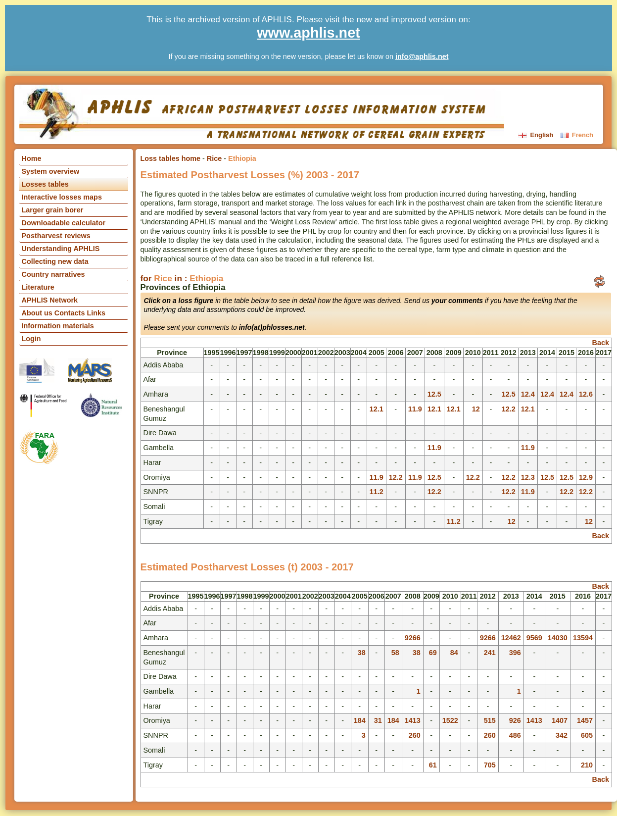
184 (360, 720)
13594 (583, 638)
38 (362, 653)
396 (515, 653)
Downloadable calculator (64, 223)
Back (600, 343)
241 (490, 653)
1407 (560, 720)
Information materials (58, 326)
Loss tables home (171, 158)
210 (587, 765)
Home (32, 158)
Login (31, 339)
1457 (585, 720)
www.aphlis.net (308, 33)
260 (415, 735)
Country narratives (53, 274)
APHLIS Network (50, 300)
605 (587, 735)
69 (433, 653)
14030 (558, 638)
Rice (214, 158)
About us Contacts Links (64, 313)
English (537, 135)
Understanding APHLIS (61, 249)
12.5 (434, 394)
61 (433, 765)
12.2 (509, 409)
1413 (413, 720)
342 (562, 735)
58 (395, 653)
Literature (38, 287)
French (577, 135)
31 (378, 720)
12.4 (528, 394)
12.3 (528, 477)
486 (515, 735)
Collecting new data (55, 261)
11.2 (376, 492)
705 (490, 765)
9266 (413, 638)
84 (454, 653)
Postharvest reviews (56, 236)
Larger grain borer (53, 210)
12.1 (376, 409)
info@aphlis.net (422, 56)
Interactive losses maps (62, 197)
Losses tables (45, 184)
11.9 (415, 409)
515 (490, 720)
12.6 (586, 394)
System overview (51, 171)
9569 (534, 638)
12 (476, 409)
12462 (511, 638)
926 (515, 720)
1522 (450, 720)
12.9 (586, 477)
